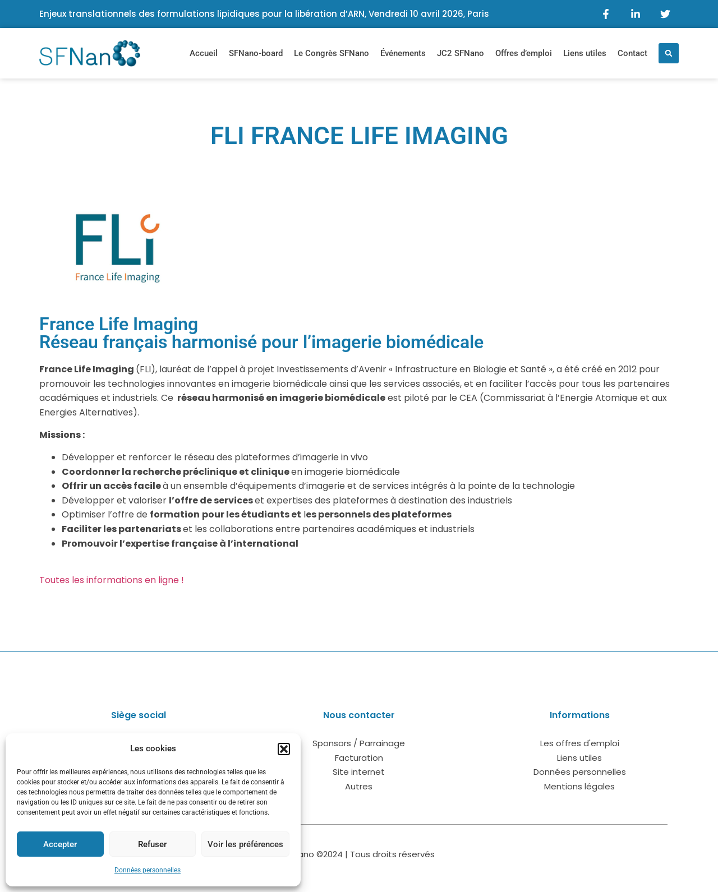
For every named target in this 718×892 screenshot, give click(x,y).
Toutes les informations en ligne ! (111, 580)
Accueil (204, 53)
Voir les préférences (245, 844)
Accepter (60, 844)
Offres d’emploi (523, 53)
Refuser (152, 844)
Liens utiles (584, 53)
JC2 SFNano (460, 53)
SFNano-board (256, 53)
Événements (403, 53)
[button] (283, 749)
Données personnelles (147, 870)
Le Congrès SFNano (331, 53)
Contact (632, 53)
